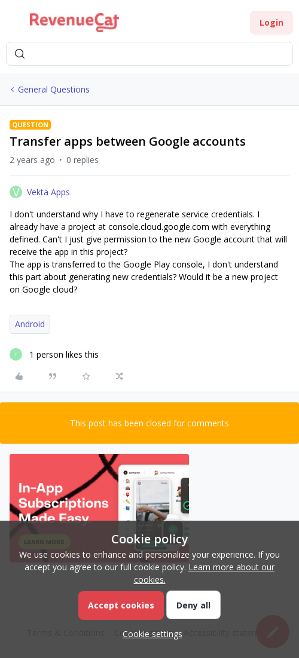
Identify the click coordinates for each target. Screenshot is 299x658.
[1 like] (54, 354)
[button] (13, 24)
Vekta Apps (48, 192)
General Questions (54, 89)
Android (30, 324)
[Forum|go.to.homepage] (74, 22)
